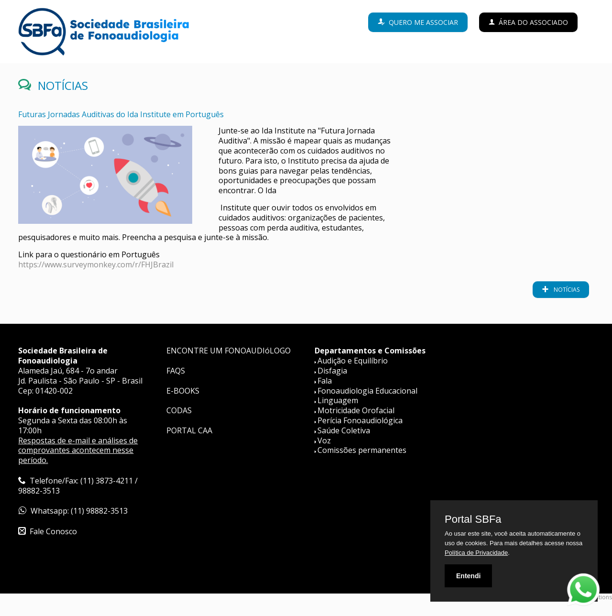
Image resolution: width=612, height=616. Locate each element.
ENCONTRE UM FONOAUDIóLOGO (228, 350)
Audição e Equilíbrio (352, 360)
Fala (324, 380)
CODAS (179, 410)
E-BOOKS (182, 390)
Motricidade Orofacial (355, 410)
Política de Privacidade (476, 552)
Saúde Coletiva (343, 430)
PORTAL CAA (189, 430)
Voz (324, 440)
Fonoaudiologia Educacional (367, 390)
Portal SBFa (473, 519)
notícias (565, 290)
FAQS (175, 370)
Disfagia (332, 370)
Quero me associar (423, 22)
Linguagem (337, 400)
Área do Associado (533, 22)
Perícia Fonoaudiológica (360, 420)
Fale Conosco (53, 531)
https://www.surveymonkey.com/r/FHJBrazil (96, 264)
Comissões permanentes (361, 450)
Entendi (468, 576)
